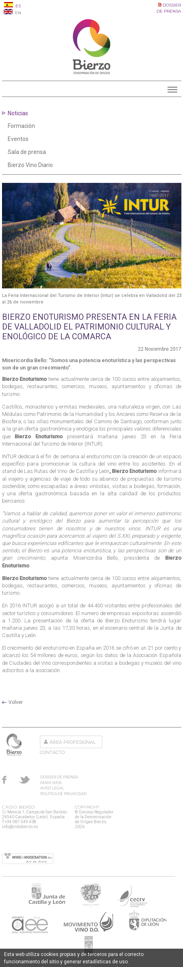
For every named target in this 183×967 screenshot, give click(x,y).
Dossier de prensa (59, 777)
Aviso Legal (52, 788)
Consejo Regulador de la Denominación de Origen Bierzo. (15, 745)
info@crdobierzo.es (20, 826)
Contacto (52, 752)
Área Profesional (73, 742)
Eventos (18, 139)
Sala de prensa (27, 152)
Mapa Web (50, 782)
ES (12, 6)
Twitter (24, 780)
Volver (16, 702)
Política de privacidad (63, 793)
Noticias (18, 113)
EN (12, 12)
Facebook (4, 780)
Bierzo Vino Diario (30, 165)
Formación (21, 126)
